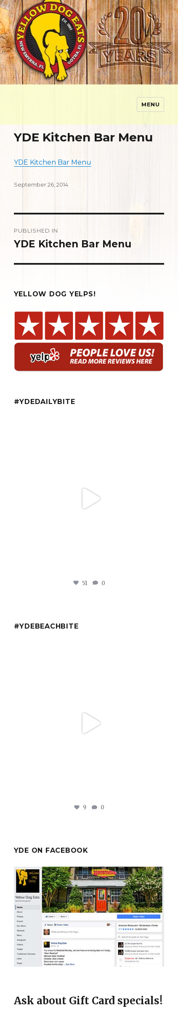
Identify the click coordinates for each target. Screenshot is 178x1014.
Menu (150, 104)
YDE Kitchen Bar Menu (52, 162)
